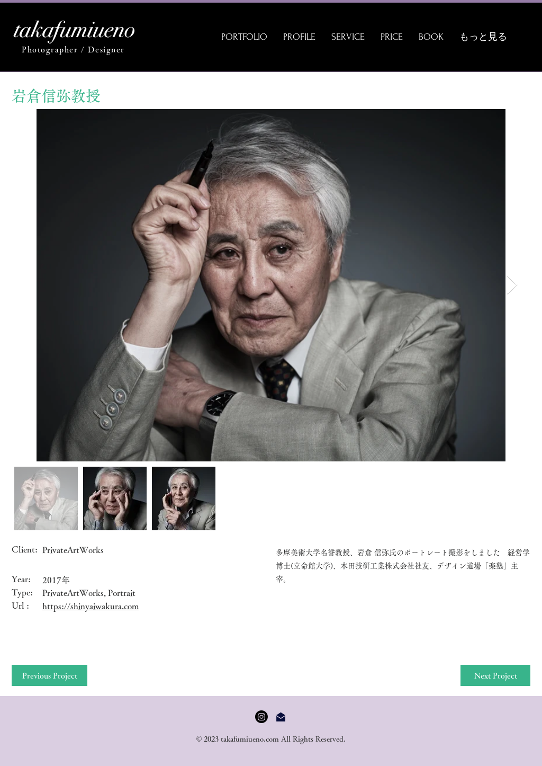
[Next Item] (512, 285)
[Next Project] (495, 675)
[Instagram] (261, 716)
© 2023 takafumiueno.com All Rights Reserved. (271, 739)
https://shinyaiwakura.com (90, 606)
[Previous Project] (49, 675)
